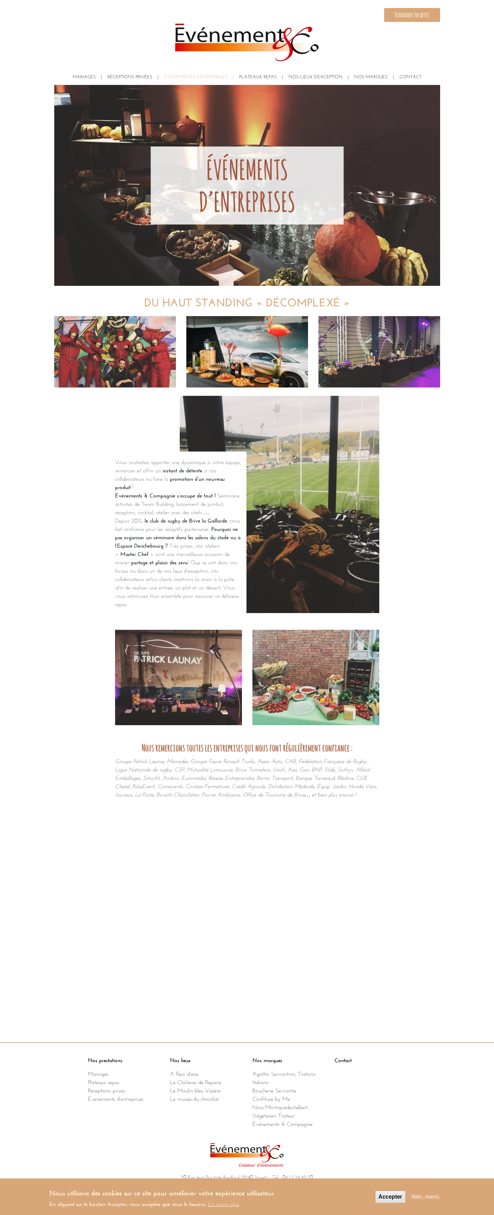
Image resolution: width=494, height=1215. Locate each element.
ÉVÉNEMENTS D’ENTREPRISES (195, 76)
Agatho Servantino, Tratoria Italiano (283, 1077)
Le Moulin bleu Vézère (195, 1089)
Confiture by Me (271, 1098)
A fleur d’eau (184, 1073)
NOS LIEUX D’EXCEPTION (315, 76)
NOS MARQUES (371, 76)
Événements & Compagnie (282, 1123)
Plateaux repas (103, 1081)
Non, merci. (426, 1200)
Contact (343, 1059)
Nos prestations (105, 1059)
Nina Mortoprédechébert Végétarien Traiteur (280, 1110)
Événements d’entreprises (116, 1098)
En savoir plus (223, 1206)
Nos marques (267, 1059)
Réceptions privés (106, 1089)
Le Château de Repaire (195, 1081)
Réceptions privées (129, 76)
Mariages (84, 76)
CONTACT (410, 76)
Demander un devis (412, 14)
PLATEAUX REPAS (258, 76)
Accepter (390, 1200)
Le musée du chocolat (194, 1098)
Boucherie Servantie (274, 1089)
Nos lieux (180, 1059)
